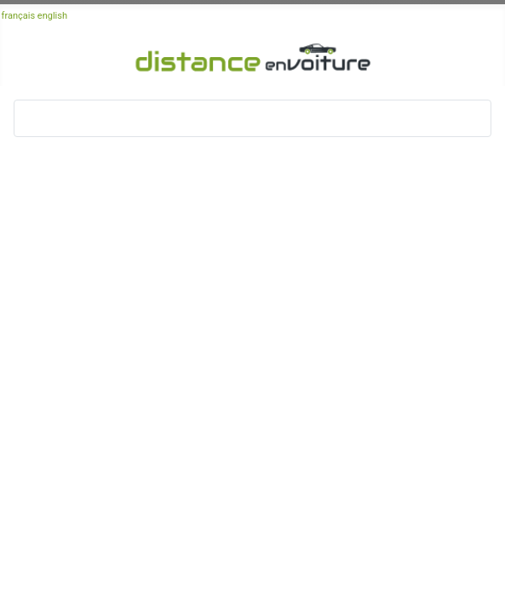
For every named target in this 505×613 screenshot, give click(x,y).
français (19, 15)
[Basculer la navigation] (32, 118)
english (52, 15)
